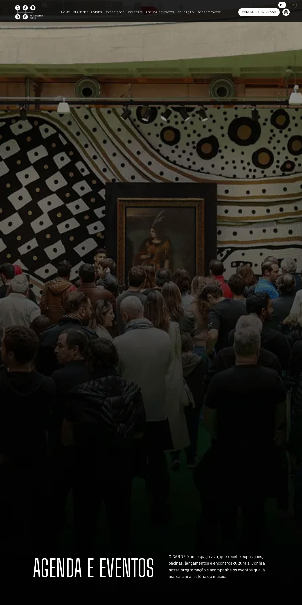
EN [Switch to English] (293, 5)
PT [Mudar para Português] (282, 5)
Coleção (135, 12)
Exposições (115, 12)
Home (65, 12)
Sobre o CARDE (209, 12)
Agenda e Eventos (160, 12)
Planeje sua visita (87, 12)
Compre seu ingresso (259, 12)
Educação (186, 12)
